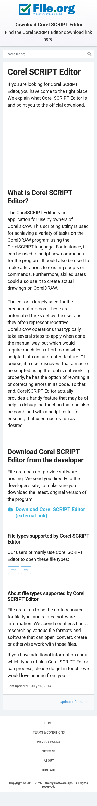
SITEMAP (48, 751)
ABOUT (49, 761)
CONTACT (49, 770)
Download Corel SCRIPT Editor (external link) (50, 512)
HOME (48, 723)
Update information (74, 702)
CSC (14, 570)
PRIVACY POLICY (48, 742)
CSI (26, 570)
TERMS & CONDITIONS (49, 732)
